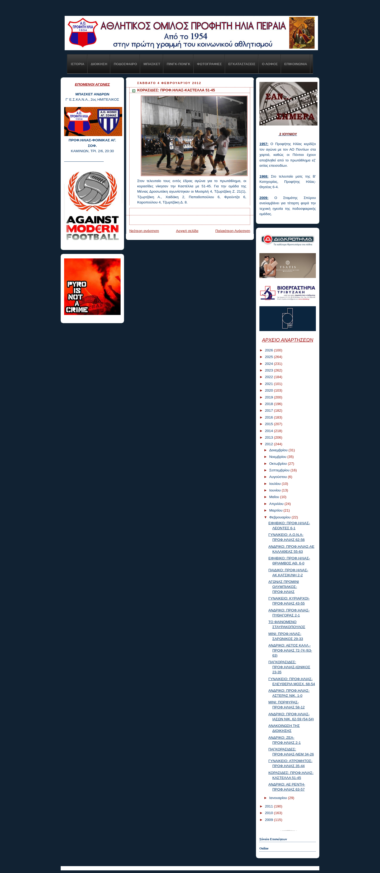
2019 (269, 397)
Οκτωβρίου (278, 464)
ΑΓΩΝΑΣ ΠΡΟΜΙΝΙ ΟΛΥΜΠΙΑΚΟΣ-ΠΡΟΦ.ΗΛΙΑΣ (283, 587)
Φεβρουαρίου (280, 517)
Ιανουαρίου (278, 798)
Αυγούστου (278, 477)
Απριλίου (276, 504)
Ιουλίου (275, 484)
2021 (269, 384)
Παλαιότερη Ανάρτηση (232, 231)
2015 (269, 424)
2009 (269, 820)
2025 (269, 357)
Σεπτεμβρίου (279, 470)
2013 (269, 437)
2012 (269, 444)
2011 (269, 806)
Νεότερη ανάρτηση (144, 231)
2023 (269, 370)
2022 (269, 377)
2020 (269, 390)
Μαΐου (274, 497)
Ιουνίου (275, 490)
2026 (269, 350)
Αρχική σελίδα (187, 231)
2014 (269, 431)
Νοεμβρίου (278, 457)
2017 (269, 410)
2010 (269, 813)
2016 (269, 417)
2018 (269, 404)
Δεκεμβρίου (278, 450)
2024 (269, 364)
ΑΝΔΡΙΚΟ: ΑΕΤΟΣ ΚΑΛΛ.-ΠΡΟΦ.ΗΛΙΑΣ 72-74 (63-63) (290, 650)
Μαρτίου (276, 510)
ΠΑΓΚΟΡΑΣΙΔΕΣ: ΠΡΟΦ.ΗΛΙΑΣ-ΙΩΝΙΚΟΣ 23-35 (289, 667)
